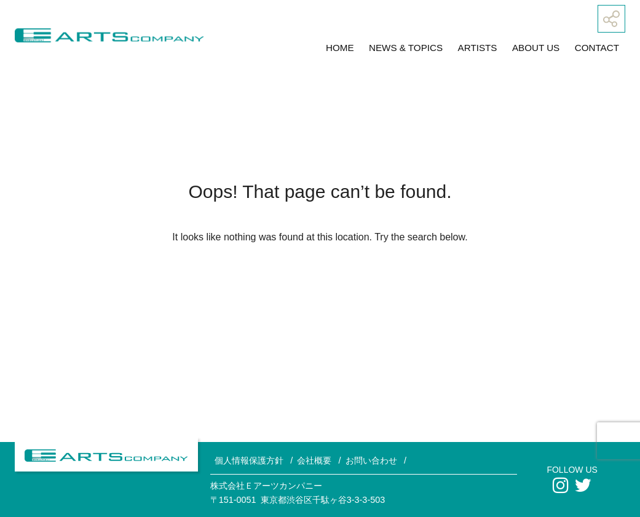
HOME (340, 47)
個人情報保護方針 (249, 460)
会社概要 (314, 460)
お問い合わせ (371, 460)
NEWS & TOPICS (406, 47)
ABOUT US (535, 47)
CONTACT (597, 47)
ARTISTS (477, 47)
